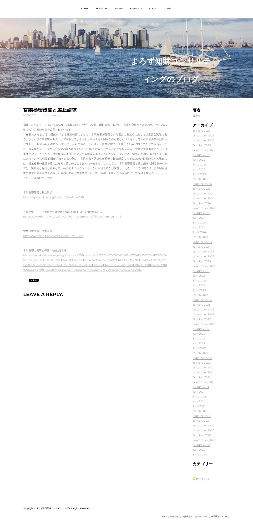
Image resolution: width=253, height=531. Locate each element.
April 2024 (199, 232)
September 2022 (204, 324)
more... (167, 9)
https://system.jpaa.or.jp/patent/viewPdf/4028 (53, 197)
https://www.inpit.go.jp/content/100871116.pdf (53, 235)
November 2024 (203, 198)
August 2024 (201, 212)
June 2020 (200, 454)
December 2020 (203, 425)
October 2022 (202, 319)
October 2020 (202, 435)
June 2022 (199, 338)
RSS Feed (202, 479)
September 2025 (204, 150)
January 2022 (201, 362)
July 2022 (199, 333)
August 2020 (201, 444)
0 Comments (51, 115)
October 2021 (201, 377)
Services (101, 9)
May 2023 (199, 285)
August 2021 (201, 386)
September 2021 (203, 382)
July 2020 (199, 449)
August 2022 (201, 328)
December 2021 (203, 367)
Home (85, 9)
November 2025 (203, 140)
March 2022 (200, 353)
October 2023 (202, 261)
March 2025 (200, 179)
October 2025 (202, 145)
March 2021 (200, 411)
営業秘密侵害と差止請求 (50, 110)
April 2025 (199, 174)
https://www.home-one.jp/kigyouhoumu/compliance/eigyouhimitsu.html (72, 216)
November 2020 (203, 430)
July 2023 (199, 275)
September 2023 (204, 266)
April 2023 (199, 290)
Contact (136, 9)
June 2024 (200, 222)
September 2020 (204, 440)
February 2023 (202, 299)
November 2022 (203, 314)
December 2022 (203, 309)
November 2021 (203, 372)
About (119, 9)
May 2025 (199, 169)
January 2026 (201, 130)
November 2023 (203, 256)
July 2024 (199, 217)
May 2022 (199, 343)
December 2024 (203, 193)
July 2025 (199, 159)
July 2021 (199, 391)
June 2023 (199, 280)
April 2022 (199, 348)
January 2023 (201, 304)
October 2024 (202, 203)
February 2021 (202, 415)
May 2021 (199, 401)
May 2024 (199, 227)
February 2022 (202, 357)
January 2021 (201, 420)
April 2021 (199, 406)
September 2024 (204, 208)
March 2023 (200, 295)
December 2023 (203, 251)
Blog (152, 9)
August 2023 (201, 270)
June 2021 (199, 396)
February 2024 (202, 241)
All (194, 469)
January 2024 (202, 246)
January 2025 (201, 188)
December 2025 (203, 135)
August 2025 (201, 154)
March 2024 (200, 237)
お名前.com (201, 516)
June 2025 (199, 164)
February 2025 (202, 183)
